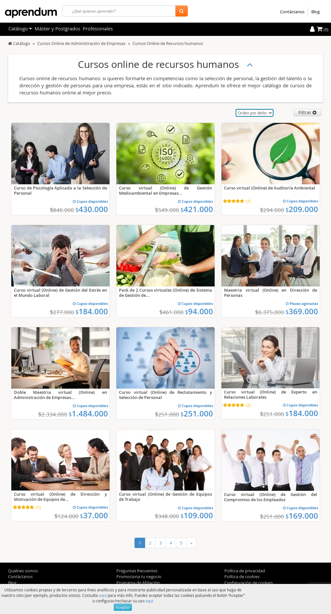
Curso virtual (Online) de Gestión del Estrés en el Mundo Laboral (60, 292)
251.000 (196, 413)
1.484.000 (88, 413)
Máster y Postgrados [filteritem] (57, 28)
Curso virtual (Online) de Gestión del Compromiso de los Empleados (270, 496)
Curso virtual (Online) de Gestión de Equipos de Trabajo (165, 496)
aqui (103, 595)
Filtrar (307, 112)
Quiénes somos (23, 571)
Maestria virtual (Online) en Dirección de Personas (270, 292)
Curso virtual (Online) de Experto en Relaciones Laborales (270, 394)
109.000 (196, 515)
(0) (322, 29)
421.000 (196, 209)
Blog (315, 12)
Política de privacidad (244, 571)
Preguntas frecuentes (136, 571)
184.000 (91, 311)
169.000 (301, 516)
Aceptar (123, 607)
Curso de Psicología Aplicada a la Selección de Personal (60, 190)
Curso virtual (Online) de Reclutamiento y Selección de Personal (165, 394)
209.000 (301, 209)
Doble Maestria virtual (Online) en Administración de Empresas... (60, 394)
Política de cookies (242, 576)
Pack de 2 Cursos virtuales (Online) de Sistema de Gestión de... (165, 292)
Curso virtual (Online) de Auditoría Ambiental (269, 188)
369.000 (301, 311)
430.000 (91, 209)
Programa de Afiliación (138, 583)
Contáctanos (292, 12)
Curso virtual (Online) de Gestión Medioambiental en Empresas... (165, 190)
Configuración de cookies (248, 583)
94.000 (199, 311)
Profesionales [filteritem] (98, 28)
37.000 (94, 515)
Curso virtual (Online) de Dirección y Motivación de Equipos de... (60, 496)
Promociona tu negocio (138, 576)
